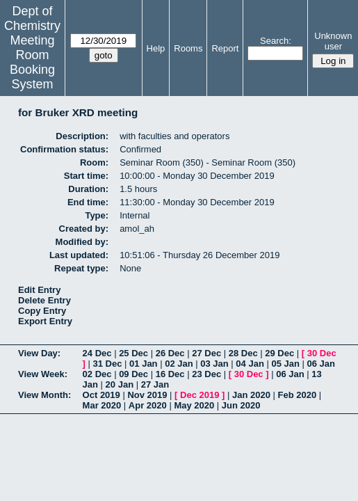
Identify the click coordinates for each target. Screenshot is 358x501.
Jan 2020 (251, 395)
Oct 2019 (101, 395)
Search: (275, 40)
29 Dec (279, 353)
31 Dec (107, 363)
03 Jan (214, 363)
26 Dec (170, 353)
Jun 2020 (241, 405)
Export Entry (45, 321)
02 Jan (179, 363)
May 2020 (194, 405)
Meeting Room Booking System (32, 62)
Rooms (188, 48)
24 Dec (97, 353)
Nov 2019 (147, 395)
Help (156, 48)
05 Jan (285, 363)
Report (224, 48)
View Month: (44, 395)
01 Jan (143, 363)
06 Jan (321, 363)
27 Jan (155, 384)
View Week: (42, 374)
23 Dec (206, 374)
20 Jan (119, 384)
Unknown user (333, 41)
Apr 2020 (148, 405)
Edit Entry (39, 290)
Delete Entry (44, 300)
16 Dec (170, 374)
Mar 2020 (102, 405)
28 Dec (243, 353)
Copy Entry (42, 310)
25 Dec (133, 353)
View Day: (39, 353)
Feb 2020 (297, 395)
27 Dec (206, 353)
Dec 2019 (199, 395)
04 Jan (249, 363)
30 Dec (321, 353)
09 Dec (133, 374)
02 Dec (97, 374)
